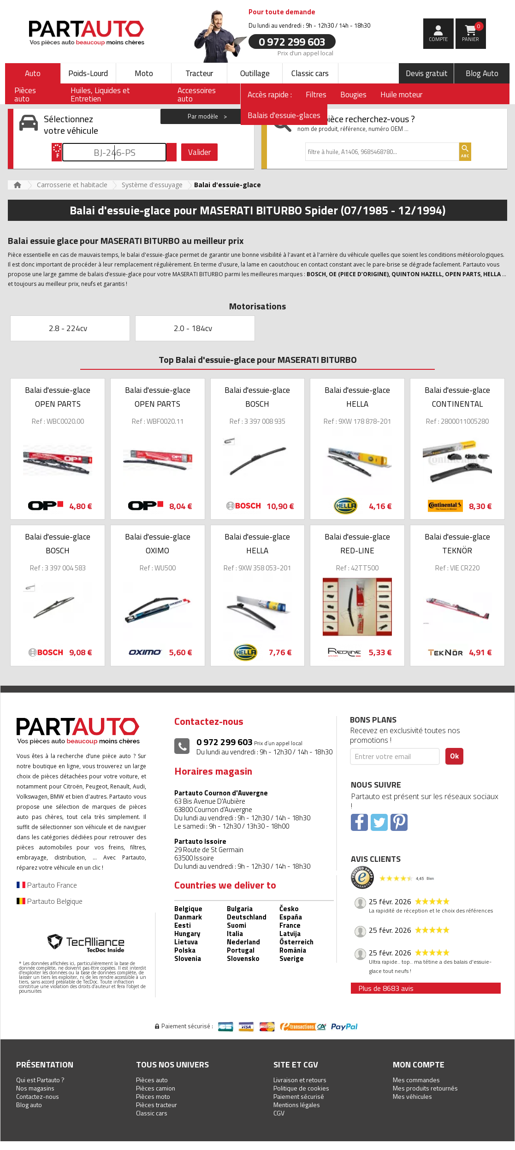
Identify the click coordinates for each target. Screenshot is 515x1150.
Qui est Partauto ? (40, 1080)
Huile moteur (401, 94)
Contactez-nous (37, 1096)
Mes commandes (416, 1080)
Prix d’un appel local (305, 52)
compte (438, 39)
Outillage (255, 73)
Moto (144, 73)
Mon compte (418, 1064)
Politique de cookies (301, 1088)
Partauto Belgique (50, 901)
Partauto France (47, 884)
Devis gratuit (427, 73)
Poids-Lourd (88, 73)
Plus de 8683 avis (386, 988)
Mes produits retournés (425, 1088)
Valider (199, 152)
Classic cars (310, 73)
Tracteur (199, 73)
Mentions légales (296, 1104)
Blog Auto (482, 73)
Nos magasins (35, 1088)
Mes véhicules (412, 1096)
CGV (278, 1113)
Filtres (316, 94)
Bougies (353, 94)
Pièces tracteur (156, 1104)
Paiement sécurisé (298, 1096)
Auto (33, 73)
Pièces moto (153, 1096)
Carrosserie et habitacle (72, 184)
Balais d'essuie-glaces (284, 115)
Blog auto (29, 1104)
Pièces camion (155, 1088)
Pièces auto (152, 1080)
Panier (473, 32)
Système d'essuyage (152, 184)
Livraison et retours (299, 1080)
